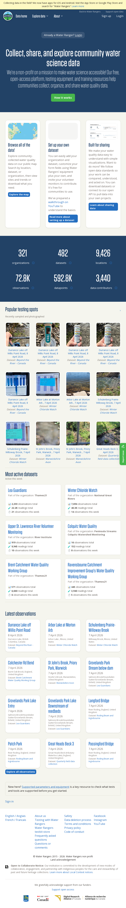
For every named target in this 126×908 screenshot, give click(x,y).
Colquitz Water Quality (82, 526)
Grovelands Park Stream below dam (101, 665)
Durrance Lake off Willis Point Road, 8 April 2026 (18, 353)
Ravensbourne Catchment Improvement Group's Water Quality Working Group (91, 570)
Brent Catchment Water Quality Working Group (21, 679)
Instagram (100, 820)
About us (40, 816)
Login (119, 16)
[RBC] (26, 898)
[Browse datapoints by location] (62, 277)
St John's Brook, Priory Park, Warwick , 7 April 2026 (48, 452)
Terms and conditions (77, 824)
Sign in (9, 801)
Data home (21, 16)
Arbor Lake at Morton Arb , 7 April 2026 (48, 401)
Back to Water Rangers (89, 11)
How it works (63, 97)
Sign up (106, 16)
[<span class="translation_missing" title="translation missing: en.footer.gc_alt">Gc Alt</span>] (43, 898)
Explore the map (19, 194)
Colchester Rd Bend (21, 662)
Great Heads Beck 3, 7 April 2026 (108, 450)
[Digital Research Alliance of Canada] (80, 898)
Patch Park (15, 743)
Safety (68, 816)
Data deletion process (77, 820)
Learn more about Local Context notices (71, 872)
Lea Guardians (17, 490)
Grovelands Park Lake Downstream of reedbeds (62, 706)
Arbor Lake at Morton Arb (61, 627)
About (58, 16)
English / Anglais (15, 816)
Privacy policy (72, 828)
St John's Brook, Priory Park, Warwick (62, 665)
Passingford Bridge (101, 743)
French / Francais (15, 820)
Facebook (100, 816)
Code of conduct (74, 832)
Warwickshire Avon (65, 683)
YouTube (99, 824)
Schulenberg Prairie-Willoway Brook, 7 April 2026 (108, 403)
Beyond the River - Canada (19, 361)
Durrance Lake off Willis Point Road (19, 627)
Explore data (40, 16)
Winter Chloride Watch (48, 408)
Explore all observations (21, 771)
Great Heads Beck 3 (61, 743)
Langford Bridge (99, 700)
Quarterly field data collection (108, 457)
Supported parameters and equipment (45, 787)
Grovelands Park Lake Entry (22, 703)
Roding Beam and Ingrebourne (101, 717)
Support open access (63, 889)
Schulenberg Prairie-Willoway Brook (102, 627)
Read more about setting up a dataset (62, 218)
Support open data (114, 11)
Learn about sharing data (102, 206)
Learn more (78, 6)
